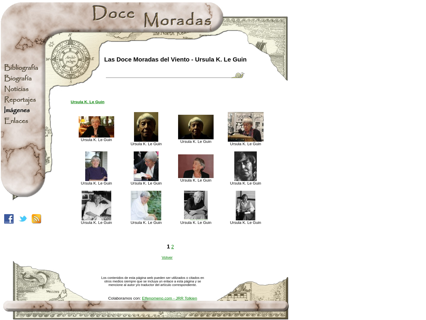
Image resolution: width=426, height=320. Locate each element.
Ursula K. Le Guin (87, 102)
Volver (167, 257)
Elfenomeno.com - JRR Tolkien (169, 298)
